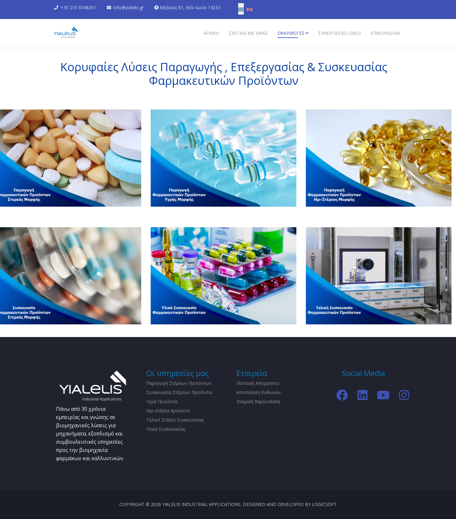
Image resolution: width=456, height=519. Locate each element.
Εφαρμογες (291, 33)
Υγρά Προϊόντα (161, 401)
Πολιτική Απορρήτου (258, 383)
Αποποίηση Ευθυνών (259, 392)
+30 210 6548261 (78, 7)
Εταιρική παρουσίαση (258, 401)
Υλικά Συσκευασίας (166, 429)
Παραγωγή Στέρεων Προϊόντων (179, 383)
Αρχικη (211, 33)
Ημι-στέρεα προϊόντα (168, 411)
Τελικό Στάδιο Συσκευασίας (175, 420)
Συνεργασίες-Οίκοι (339, 33)
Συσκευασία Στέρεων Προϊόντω (179, 392)
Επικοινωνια (385, 33)
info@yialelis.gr (128, 7)
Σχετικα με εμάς (248, 33)
